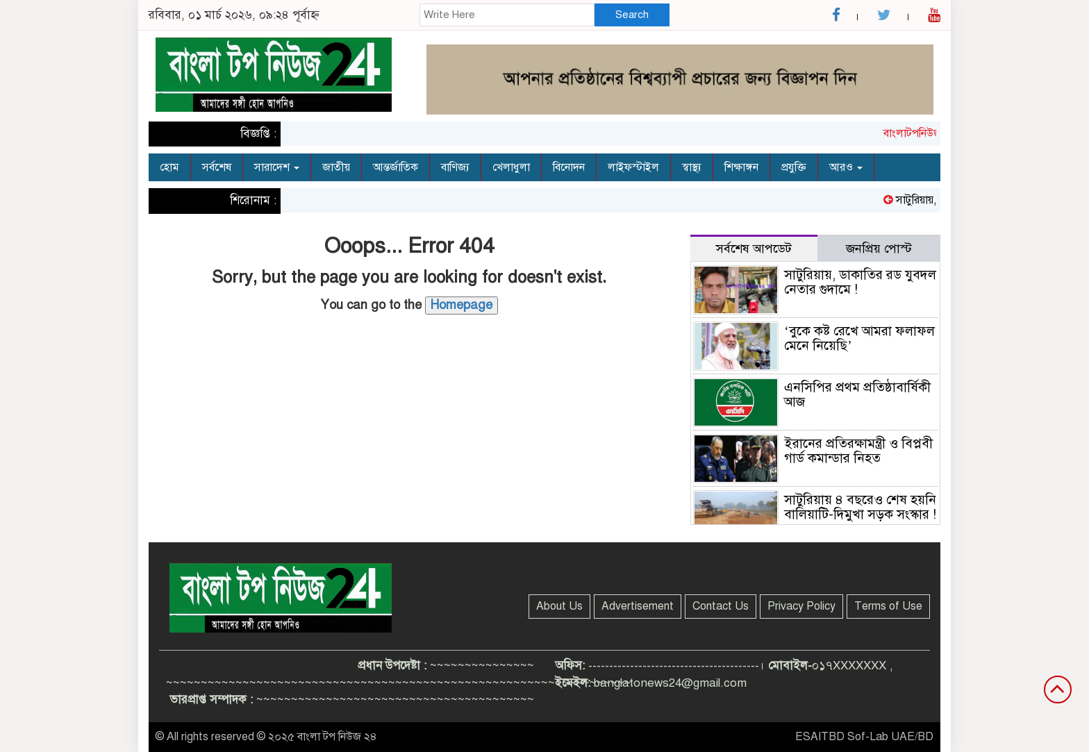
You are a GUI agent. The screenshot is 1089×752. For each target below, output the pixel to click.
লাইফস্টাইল (633, 167)
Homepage (461, 304)
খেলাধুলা (511, 167)
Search (632, 14)
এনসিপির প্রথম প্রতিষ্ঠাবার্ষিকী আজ (857, 394)
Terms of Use (888, 606)
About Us (559, 606)
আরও (846, 167)
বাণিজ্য (455, 167)
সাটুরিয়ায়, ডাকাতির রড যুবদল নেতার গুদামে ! (860, 282)
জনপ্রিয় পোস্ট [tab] (879, 248)
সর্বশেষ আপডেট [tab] (754, 248)
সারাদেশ (276, 167)
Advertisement (637, 606)
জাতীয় (336, 167)
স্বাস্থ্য (691, 167)
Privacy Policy (801, 606)
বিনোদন (569, 167)
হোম (169, 167)
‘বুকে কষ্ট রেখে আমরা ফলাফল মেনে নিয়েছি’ (859, 338)
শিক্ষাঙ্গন (741, 167)
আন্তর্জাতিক (395, 167)
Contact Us (720, 606)
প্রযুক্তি (793, 167)
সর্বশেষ (216, 167)
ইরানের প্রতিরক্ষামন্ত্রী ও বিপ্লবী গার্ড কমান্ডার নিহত (858, 450)
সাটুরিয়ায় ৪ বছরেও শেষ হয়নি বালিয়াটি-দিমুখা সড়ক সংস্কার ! (860, 507)
